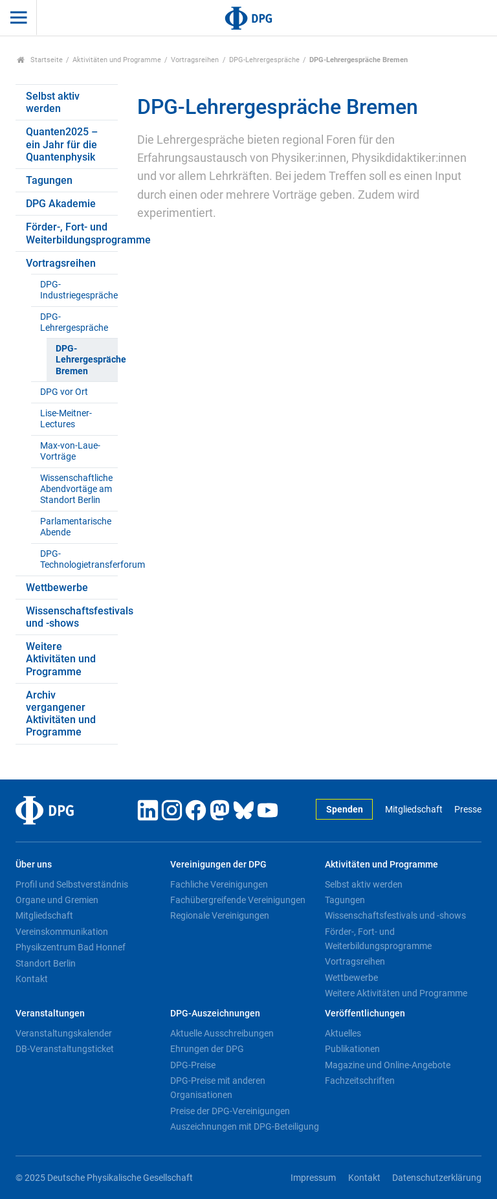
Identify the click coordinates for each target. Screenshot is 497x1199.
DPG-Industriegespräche (78, 290)
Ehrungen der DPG (207, 1049)
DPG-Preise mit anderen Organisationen (217, 1087)
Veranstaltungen (50, 1013)
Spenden (344, 809)
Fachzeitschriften (360, 1080)
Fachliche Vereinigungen (219, 884)
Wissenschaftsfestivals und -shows (72, 617)
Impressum (313, 1177)
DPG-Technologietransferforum (78, 559)
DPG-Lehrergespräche (264, 60)
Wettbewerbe (57, 587)
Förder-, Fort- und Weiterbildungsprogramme (72, 233)
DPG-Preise (192, 1065)
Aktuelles (343, 1033)
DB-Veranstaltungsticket (65, 1049)
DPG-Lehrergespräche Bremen (86, 360)
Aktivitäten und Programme (116, 60)
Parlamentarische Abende (75, 527)
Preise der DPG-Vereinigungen (230, 1111)
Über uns (34, 864)
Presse (467, 809)
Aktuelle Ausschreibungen (222, 1033)
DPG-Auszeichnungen (215, 1013)
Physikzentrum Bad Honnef (71, 947)
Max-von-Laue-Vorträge (70, 451)
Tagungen (49, 180)
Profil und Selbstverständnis (72, 884)
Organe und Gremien (57, 900)
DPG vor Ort (64, 392)
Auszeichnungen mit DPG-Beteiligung (244, 1126)
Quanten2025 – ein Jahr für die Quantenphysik (62, 144)
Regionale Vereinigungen (219, 915)
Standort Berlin (46, 963)
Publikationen (352, 1049)
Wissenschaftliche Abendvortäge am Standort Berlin (76, 489)
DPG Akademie (61, 203)
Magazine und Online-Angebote (387, 1065)
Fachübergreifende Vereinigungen (237, 900)
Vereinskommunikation (62, 931)
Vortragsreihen (195, 60)
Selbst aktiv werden (53, 102)
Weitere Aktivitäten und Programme (61, 658)
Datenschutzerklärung (436, 1177)
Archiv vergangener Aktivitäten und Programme (61, 714)
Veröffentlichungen (365, 1013)
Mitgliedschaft (414, 809)
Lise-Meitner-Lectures (66, 419)
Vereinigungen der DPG (218, 864)
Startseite (40, 60)
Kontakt (32, 979)
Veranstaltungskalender (64, 1033)
